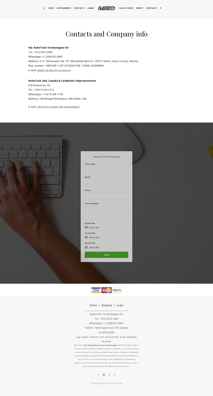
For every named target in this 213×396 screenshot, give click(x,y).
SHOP (51, 8)
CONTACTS (151, 8)
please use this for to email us (54, 70)
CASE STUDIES (126, 8)
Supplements (64, 8)
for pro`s (79, 8)
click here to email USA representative (58, 106)
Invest (139, 8)
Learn (91, 8)
